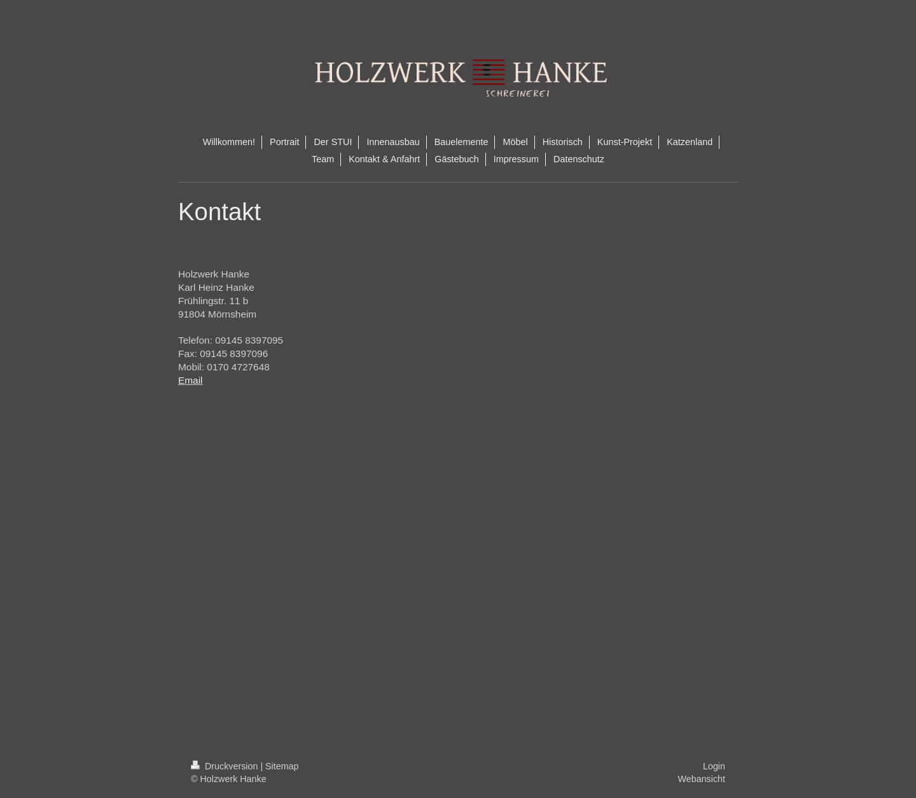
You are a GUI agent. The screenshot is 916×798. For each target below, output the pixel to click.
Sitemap (281, 766)
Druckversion (225, 766)
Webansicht (701, 779)
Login (714, 766)
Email (190, 380)
